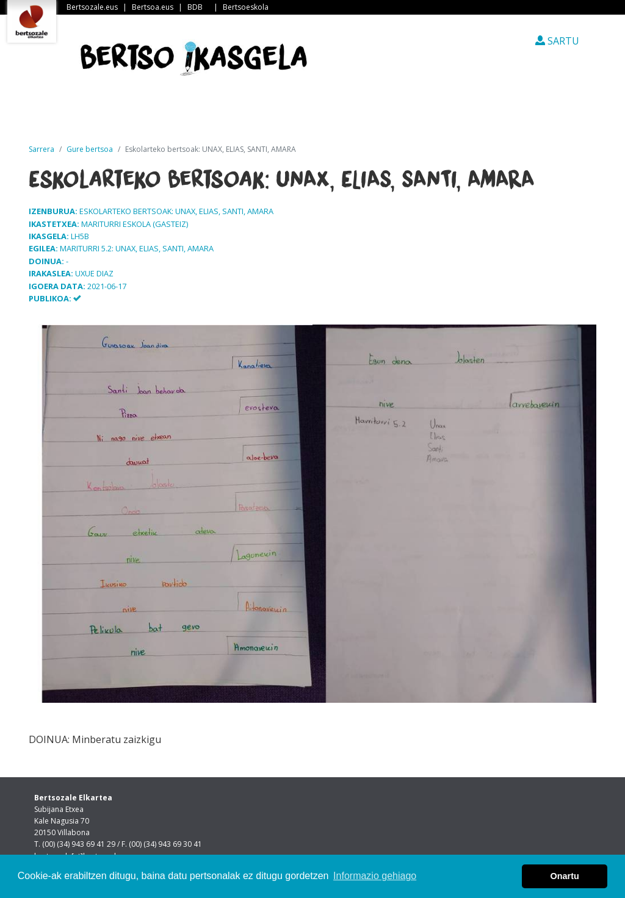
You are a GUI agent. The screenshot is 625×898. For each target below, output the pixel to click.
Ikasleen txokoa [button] (430, 115)
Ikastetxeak (326, 115)
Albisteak (157, 115)
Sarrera (80, 115)
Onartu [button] (565, 876)
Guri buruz (238, 115)
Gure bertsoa (90, 149)
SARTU (557, 41)
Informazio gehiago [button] (374, 876)
